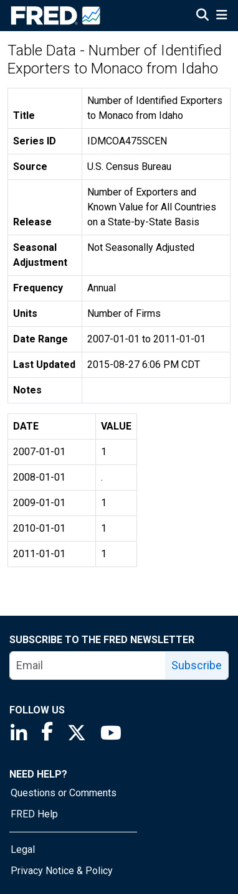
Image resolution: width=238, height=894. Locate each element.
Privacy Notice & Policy (62, 871)
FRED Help (34, 814)
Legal (23, 849)
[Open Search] (202, 16)
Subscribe (196, 665)
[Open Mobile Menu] (221, 16)
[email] (88, 665)
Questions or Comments (64, 793)
